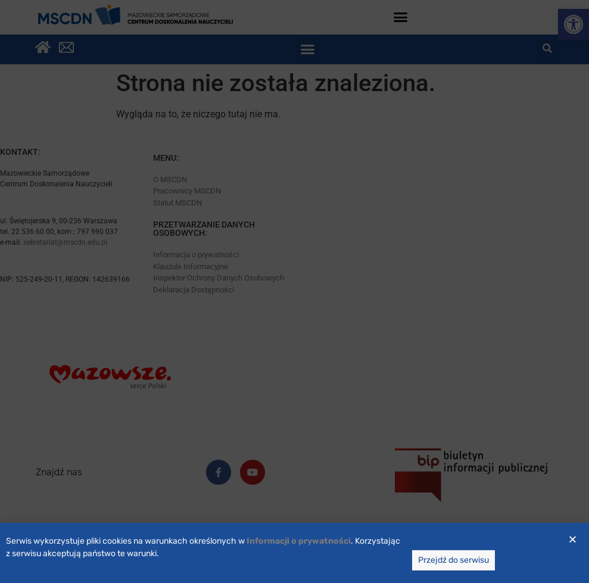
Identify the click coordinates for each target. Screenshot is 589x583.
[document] (294, 291)
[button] (572, 548)
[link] (299, 550)
